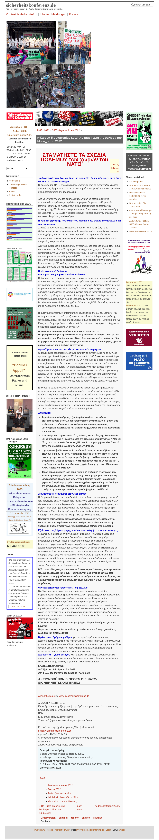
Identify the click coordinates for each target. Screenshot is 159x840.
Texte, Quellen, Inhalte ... (60, 793)
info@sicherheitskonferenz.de (90, 830)
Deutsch (45, 821)
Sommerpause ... (137, 181)
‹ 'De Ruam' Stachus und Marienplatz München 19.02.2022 (52, 809)
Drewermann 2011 (134, 282)
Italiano (75, 818)
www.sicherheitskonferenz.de (74, 696)
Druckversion (48, 818)
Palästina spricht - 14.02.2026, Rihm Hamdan (137, 195)
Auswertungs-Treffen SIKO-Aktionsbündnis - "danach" (140, 224)
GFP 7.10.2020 (17, 606)
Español (63, 818)
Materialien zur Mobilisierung (62, 801)
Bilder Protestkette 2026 (140, 231)
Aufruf (33, 14)
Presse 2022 (54, 789)
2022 (42, 778)
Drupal (122, 830)
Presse (73, 14)
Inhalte (44, 14)
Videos (50, 830)
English (86, 818)
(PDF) (116, 164)
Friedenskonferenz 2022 (60, 785)
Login (108, 830)
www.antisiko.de (46, 696)
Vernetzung (14, 181)
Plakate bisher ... (17, 195)
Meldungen (58, 14)
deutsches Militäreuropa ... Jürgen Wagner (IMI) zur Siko (140, 213)
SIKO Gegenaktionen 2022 (66, 130)
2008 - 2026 (43, 130)
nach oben (78, 808)
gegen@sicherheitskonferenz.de (55, 731)
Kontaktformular (62, 830)
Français (98, 818)
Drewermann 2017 (134, 305)
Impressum (39, 830)
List (117, 171)
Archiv (12, 191)
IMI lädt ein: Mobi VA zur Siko (63, 797)
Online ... (114, 168)
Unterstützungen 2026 (19, 135)
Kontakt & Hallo (16, 14)
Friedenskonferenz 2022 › (107, 806)
